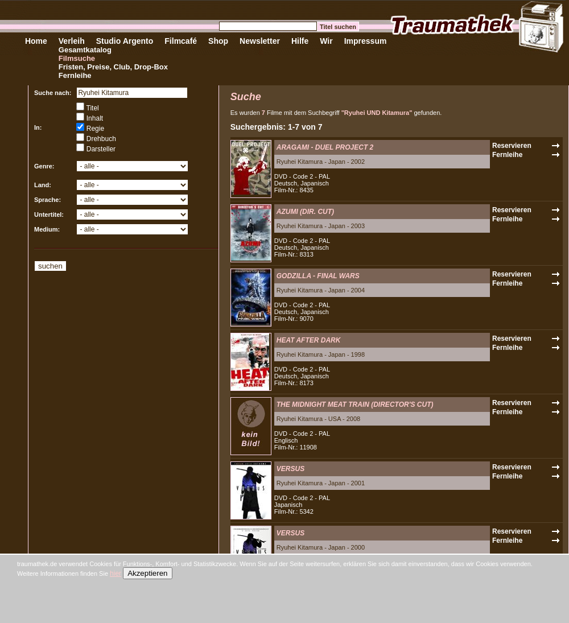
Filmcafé (180, 41)
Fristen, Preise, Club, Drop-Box (113, 67)
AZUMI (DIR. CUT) (305, 212)
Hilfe (299, 41)
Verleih (72, 41)
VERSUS (290, 469)
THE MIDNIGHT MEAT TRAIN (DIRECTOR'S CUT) (355, 405)
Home (36, 41)
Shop (218, 41)
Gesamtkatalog (85, 50)
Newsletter (260, 41)
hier (115, 573)
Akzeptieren (147, 573)
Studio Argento (125, 41)
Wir (326, 41)
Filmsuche (77, 58)
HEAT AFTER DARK (309, 340)
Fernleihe (75, 75)
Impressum (365, 41)
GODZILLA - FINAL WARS (318, 276)
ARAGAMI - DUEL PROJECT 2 (325, 147)
